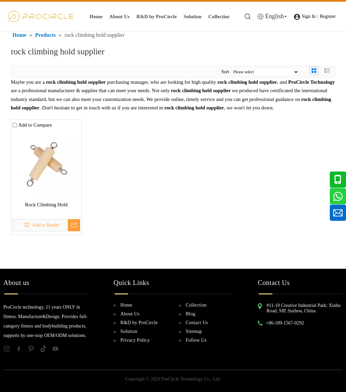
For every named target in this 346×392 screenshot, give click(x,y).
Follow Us (196, 340)
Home (96, 16)
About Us (119, 16)
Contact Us (197, 322)
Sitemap (194, 331)
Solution (192, 16)
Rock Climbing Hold (46, 204)
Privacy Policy (135, 340)
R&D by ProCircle (157, 16)
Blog (191, 313)
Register (328, 16)
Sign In (309, 16)
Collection (219, 16)
